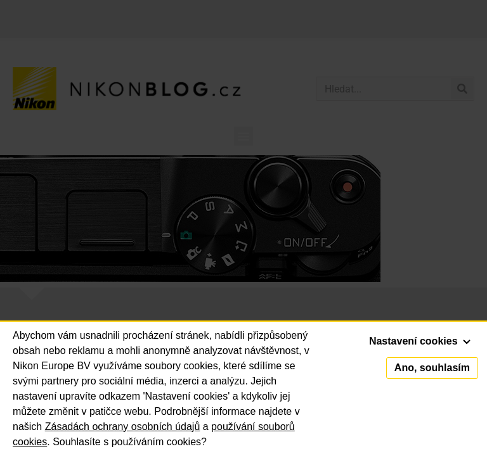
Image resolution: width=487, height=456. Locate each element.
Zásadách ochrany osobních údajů (122, 426)
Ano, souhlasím (432, 367)
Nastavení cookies (420, 341)
